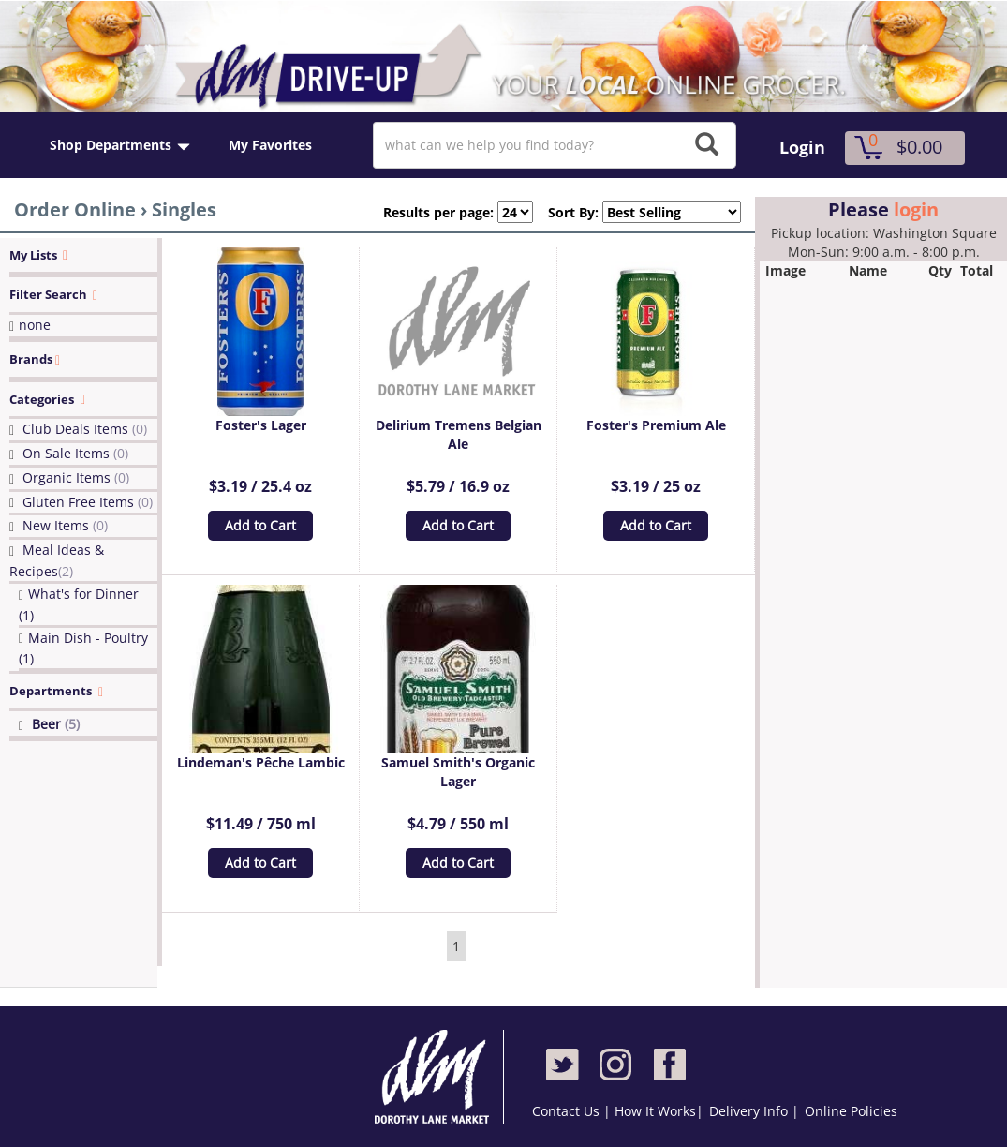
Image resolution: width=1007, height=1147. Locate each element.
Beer (56, 724)
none (35, 325)
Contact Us (567, 1111)
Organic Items (75, 477)
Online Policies (851, 1111)
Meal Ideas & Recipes (56, 560)
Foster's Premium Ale (656, 425)
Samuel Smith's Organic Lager (458, 771)
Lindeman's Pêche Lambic (261, 762)
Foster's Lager (260, 425)
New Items (65, 525)
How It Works (655, 1111)
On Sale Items (75, 453)
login (916, 209)
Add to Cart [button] (260, 525)
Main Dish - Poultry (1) (83, 648)
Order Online (75, 209)
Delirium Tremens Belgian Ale (458, 434)
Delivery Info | (754, 1111)
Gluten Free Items (87, 502)
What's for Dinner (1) (79, 604)
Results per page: (438, 212)
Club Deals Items (84, 429)
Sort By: (566, 212)
